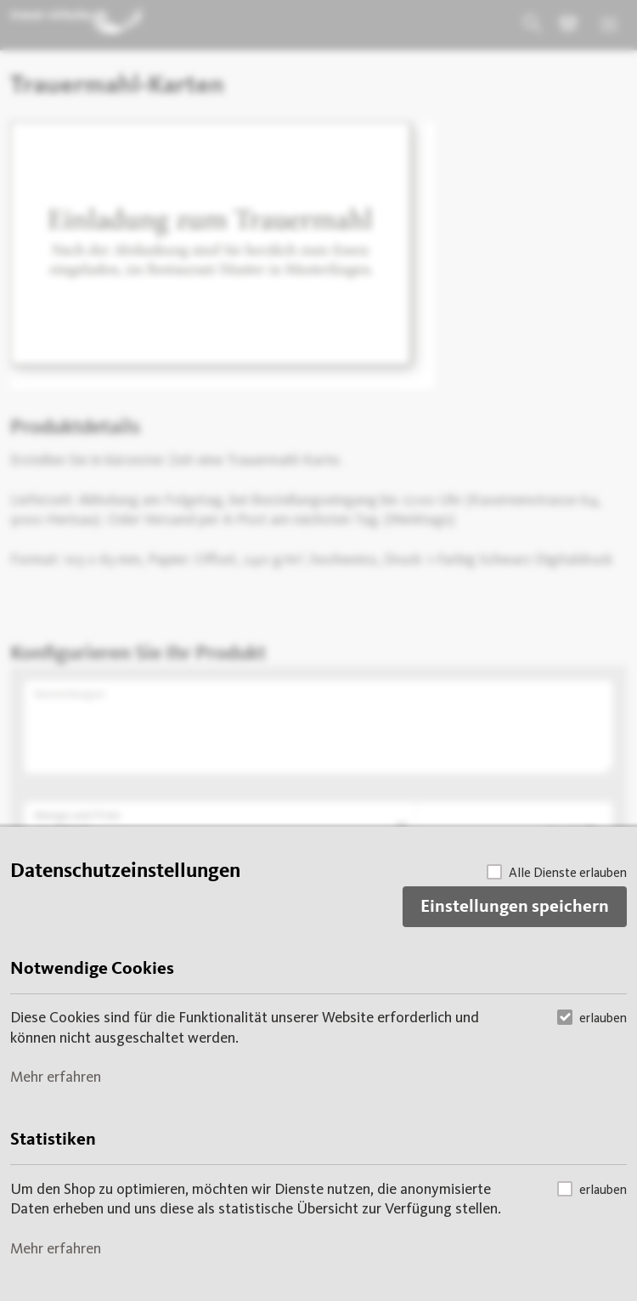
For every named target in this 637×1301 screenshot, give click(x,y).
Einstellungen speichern (514, 907)
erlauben (592, 1017)
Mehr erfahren (55, 1076)
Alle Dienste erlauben (557, 871)
